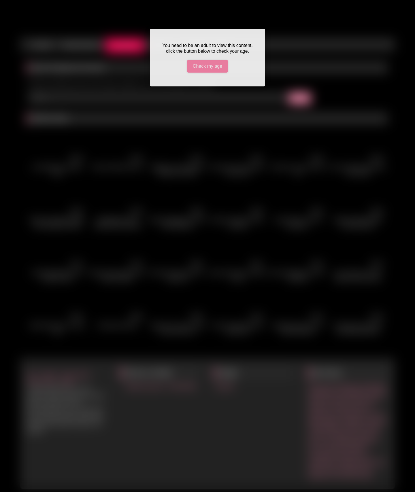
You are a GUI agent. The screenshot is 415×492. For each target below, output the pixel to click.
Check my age (207, 66)
